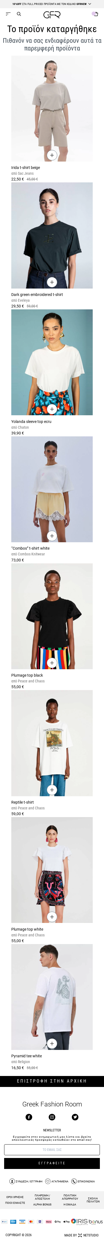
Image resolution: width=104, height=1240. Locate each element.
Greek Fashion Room (52, 1104)
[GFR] (52, 15)
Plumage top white (27, 929)
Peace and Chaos (31, 681)
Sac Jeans (25, 173)
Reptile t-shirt (22, 802)
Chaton (23, 427)
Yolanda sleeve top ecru (31, 421)
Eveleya (23, 300)
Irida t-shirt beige (25, 167)
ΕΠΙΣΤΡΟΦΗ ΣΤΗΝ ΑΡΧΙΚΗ (52, 1081)
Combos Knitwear (31, 554)
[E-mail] (52, 1149)
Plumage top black (27, 675)
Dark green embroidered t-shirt (37, 294)
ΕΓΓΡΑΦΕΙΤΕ (52, 1163)
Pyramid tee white (26, 1056)
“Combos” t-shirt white (30, 548)
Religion (23, 1062)
